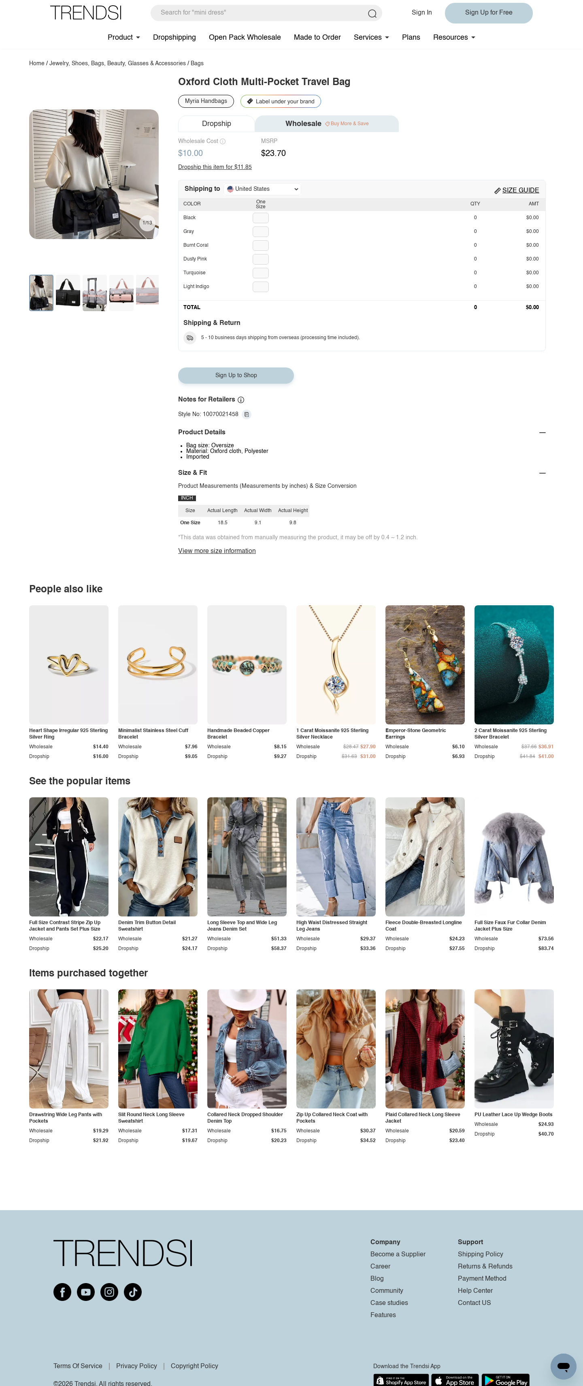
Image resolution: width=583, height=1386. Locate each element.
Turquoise (194, 273)
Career (380, 1267)
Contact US (474, 1303)
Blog (377, 1279)
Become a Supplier (398, 1254)
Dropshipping (174, 37)
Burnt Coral (196, 245)
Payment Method (482, 1279)
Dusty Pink (195, 259)
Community (386, 1291)
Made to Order (317, 37)
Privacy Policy (136, 1366)
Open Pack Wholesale (245, 37)
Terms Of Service (77, 1366)
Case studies (389, 1303)
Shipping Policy (480, 1254)
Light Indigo (196, 286)
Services (368, 37)
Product (120, 37)
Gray (188, 231)
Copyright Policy (194, 1366)
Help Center (475, 1291)
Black (189, 218)
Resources (450, 37)
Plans (411, 37)
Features (383, 1315)
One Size (261, 204)
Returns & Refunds (485, 1267)
